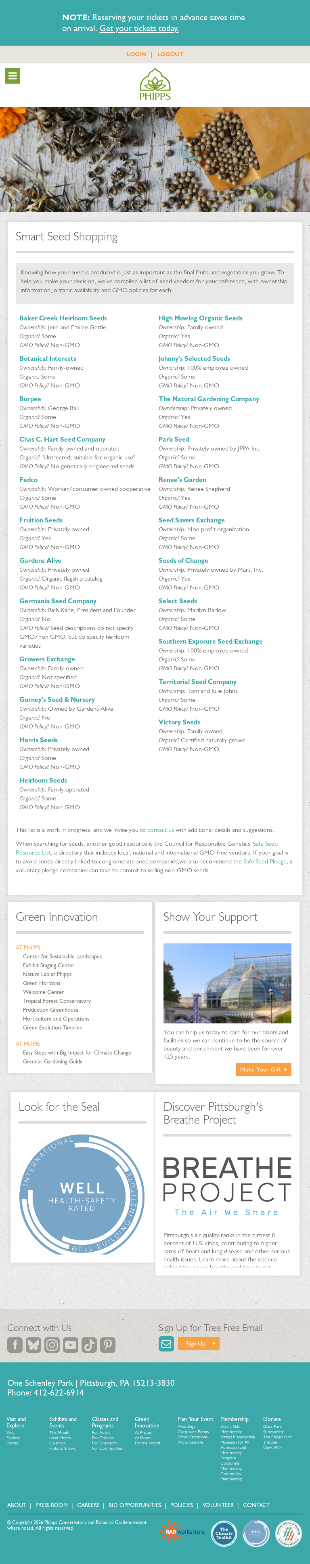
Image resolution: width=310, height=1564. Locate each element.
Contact (256, 1505)
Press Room (52, 1505)
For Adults (101, 1432)
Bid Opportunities (135, 1505)
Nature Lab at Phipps (47, 974)
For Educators (104, 1443)
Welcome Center (43, 992)
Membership (234, 1419)
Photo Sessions (190, 1442)
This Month (59, 1432)
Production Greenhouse (50, 1009)
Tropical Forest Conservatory (57, 1001)
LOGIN (136, 54)
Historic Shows (62, 1448)
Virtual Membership (237, 1437)
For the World (147, 1443)
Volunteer (218, 1505)
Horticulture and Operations (56, 1018)
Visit (10, 1432)
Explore (13, 1437)
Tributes (270, 1442)
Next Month (60, 1437)
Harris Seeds (38, 740)
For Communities (107, 1448)
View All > (272, 1447)
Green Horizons (41, 983)
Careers (88, 1505)
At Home (28, 1043)
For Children (103, 1437)
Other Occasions (192, 1437)
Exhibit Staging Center (48, 965)
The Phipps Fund (278, 1437)
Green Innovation (57, 916)
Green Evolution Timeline (52, 1027)
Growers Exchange (47, 659)
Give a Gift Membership (231, 1429)
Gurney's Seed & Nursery (57, 699)
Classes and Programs (105, 1422)
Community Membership (231, 1476)
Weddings (186, 1426)
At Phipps (28, 947)
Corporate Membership (231, 1466)
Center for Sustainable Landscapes (62, 956)
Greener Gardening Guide (53, 1061)
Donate (272, 1419)
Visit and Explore (16, 1422)
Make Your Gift (260, 1069)
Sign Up (195, 1343)
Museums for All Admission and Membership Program (234, 1450)
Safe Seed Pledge (265, 861)
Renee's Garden (182, 480)
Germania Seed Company (57, 601)
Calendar (57, 1443)
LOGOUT (170, 54)
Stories (12, 1443)
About (16, 1505)
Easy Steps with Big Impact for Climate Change (77, 1052)
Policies (181, 1505)
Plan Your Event (196, 1419)
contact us (160, 830)
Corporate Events (193, 1431)
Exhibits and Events (63, 1422)
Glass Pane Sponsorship (274, 1429)
